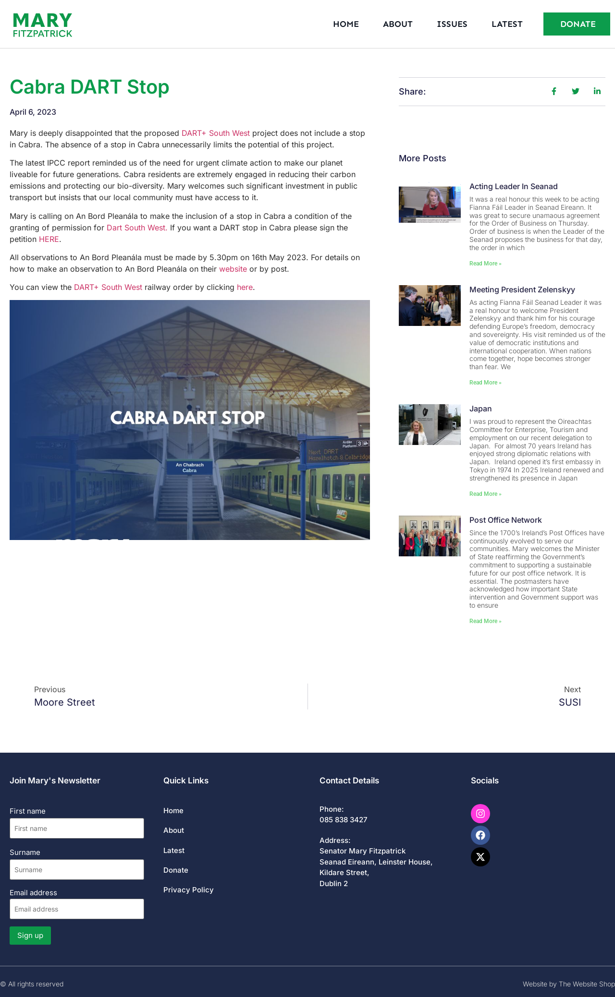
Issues (452, 24)
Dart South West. (137, 227)
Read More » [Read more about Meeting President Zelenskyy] (485, 382)
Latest (507, 24)
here (245, 287)
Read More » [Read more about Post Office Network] (485, 621)
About (398, 24)
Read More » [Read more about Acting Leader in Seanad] (485, 263)
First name (28, 811)
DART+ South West (216, 133)
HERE (49, 239)
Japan (480, 408)
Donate (175, 870)
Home (346, 24)
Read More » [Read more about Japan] (485, 494)
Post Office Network (505, 520)
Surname (25, 852)
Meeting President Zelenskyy (522, 289)
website (233, 269)
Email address (77, 903)
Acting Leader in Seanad (513, 186)
